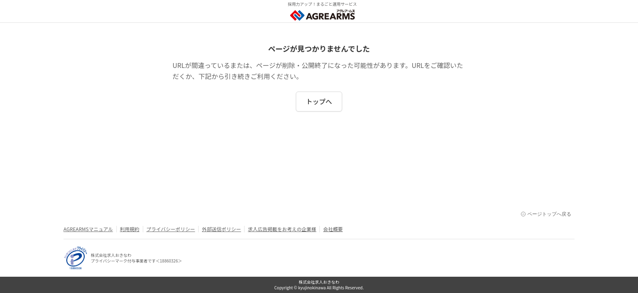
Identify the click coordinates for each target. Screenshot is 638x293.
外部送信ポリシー (221, 229)
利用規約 (130, 229)
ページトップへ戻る (546, 214)
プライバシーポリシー (170, 229)
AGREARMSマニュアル (88, 229)
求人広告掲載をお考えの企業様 (282, 229)
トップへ (319, 101)
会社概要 (333, 229)
